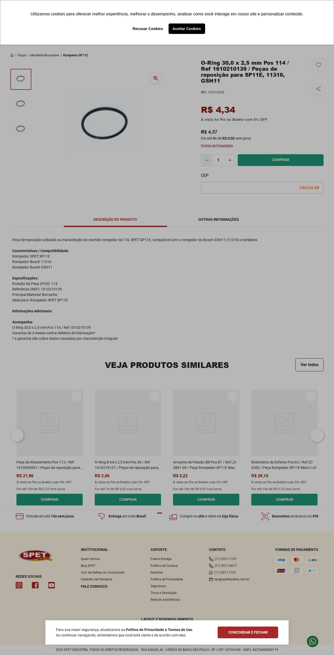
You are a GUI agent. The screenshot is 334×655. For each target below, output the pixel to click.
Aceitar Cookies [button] (186, 29)
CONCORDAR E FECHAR (248, 632)
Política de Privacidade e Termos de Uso (159, 630)
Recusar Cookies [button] (148, 29)
